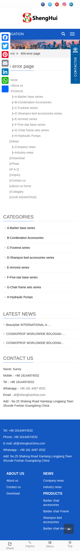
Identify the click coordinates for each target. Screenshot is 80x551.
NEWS (48, 473)
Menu (50, 544)
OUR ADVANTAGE (24, 197)
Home (11, 53)
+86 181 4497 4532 (32, 388)
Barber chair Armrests (57, 528)
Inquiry (15, 175)
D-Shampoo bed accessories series (38, 113)
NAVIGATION (13, 34)
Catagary (17, 191)
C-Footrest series (26, 108)
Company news (25, 147)
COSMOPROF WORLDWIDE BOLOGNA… (35, 343)
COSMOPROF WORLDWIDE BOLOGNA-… (35, 334)
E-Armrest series (26, 119)
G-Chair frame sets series (32, 130)
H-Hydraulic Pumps (28, 135)
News (15, 141)
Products (17, 91)
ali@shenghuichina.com (29, 395)
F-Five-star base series (30, 124)
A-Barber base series (29, 96)
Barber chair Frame (56, 511)
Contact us (18, 180)
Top (70, 544)
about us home (21, 186)
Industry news (52, 487)
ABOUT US (15, 473)
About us (17, 85)
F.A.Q (15, 169)
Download (18, 158)
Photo (15, 163)
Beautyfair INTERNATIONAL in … (28, 325)
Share (10, 545)
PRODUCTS (53, 493)
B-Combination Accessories (33, 102)
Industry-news (24, 152)
